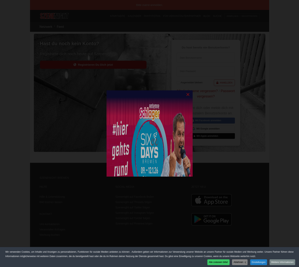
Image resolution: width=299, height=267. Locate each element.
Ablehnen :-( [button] (240, 262)
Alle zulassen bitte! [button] (218, 262)
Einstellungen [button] (259, 262)
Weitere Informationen (282, 262)
